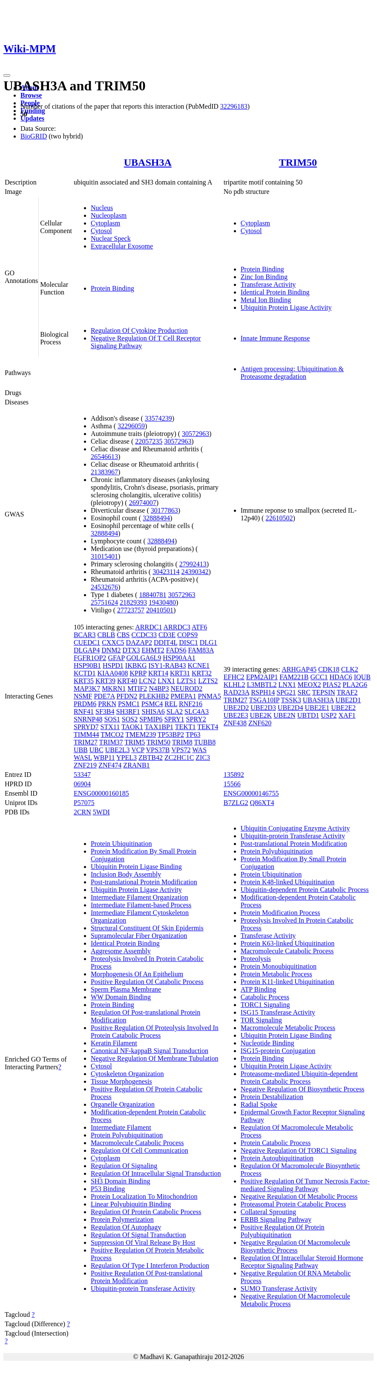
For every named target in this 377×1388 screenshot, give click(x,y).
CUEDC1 (87, 642)
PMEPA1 (183, 696)
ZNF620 (259, 723)
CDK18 (329, 669)
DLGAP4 (87, 650)
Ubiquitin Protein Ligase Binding (136, 866)
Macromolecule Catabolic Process (137, 1142)
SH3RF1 (128, 711)
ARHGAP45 (299, 669)
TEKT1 (185, 726)
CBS (123, 634)
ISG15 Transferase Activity (278, 1012)
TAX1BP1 (159, 726)
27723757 (130, 610)
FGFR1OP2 (90, 657)
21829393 (133, 602)
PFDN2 (126, 696)
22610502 (279, 518)
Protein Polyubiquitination (127, 1135)
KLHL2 (234, 684)
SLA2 (175, 711)
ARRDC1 (148, 627)
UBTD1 (308, 715)
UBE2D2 (236, 707)
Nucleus (102, 207)
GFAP (116, 657)
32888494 (156, 518)
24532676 (104, 587)
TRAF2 (347, 692)
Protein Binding (112, 288)
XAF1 (347, 715)
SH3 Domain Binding (120, 1181)
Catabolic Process (265, 997)
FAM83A (201, 650)
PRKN (107, 703)
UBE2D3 (263, 707)
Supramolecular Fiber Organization (139, 935)
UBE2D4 (290, 707)
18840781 (152, 594)
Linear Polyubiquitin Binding (131, 1204)
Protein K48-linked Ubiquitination (287, 882)
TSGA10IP (264, 700)
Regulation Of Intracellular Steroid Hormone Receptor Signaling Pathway (302, 1261)
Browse (31, 95)
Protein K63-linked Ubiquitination (287, 943)
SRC (304, 692)
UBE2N (284, 715)
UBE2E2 (343, 707)
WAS (199, 749)
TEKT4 (207, 726)
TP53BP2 (171, 734)
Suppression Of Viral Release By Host (143, 1242)
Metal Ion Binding (266, 299)
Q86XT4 (262, 802)
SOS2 (130, 719)
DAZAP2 (139, 642)
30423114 (166, 571)
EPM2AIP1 (262, 677)
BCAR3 (85, 634)
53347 (82, 774)
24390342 (195, 571)
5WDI (101, 812)
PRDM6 (85, 703)
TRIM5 (134, 742)
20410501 (159, 610)
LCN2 (147, 680)
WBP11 (104, 757)
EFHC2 (234, 677)
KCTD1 (85, 673)
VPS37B (158, 749)
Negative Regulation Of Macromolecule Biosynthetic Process (295, 1246)
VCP (137, 749)
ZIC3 (203, 757)
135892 (234, 774)
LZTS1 (186, 680)
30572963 (195, 433)
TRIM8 (182, 742)
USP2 (329, 715)
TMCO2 (112, 734)
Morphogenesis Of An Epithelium (137, 974)
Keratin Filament (114, 1043)
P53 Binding (108, 1188)
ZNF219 (85, 765)
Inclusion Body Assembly (126, 874)
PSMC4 (152, 703)
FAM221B (293, 677)
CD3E (167, 634)
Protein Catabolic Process (276, 1142)
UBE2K (261, 715)
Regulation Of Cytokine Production (139, 330)
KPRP (138, 673)
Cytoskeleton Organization (127, 1073)
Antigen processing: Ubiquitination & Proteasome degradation (292, 372)
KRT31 (180, 673)
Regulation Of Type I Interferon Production (150, 1265)
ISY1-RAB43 (167, 665)
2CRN (82, 812)
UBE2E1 (317, 707)
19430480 (162, 602)
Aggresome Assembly (121, 951)
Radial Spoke (259, 1104)
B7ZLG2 (236, 802)
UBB (81, 749)
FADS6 (176, 650)
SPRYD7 (86, 726)
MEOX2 (309, 684)
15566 (232, 784)
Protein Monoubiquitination (279, 966)
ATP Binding (258, 989)
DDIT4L (165, 642)
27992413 (193, 564)
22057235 (148, 441)
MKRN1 (114, 688)
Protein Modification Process (280, 912)
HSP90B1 (87, 665)
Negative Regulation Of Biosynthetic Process (303, 1089)
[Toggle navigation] (6, 75)
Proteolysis (256, 958)
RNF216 (190, 703)
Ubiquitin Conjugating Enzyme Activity (295, 828)
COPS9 (187, 634)
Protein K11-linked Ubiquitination (287, 981)
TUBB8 (205, 742)
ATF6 (199, 627)
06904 (82, 784)
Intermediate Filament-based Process (141, 905)
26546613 (104, 456)
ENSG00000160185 (101, 793)
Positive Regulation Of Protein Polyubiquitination (283, 1231)
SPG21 (286, 692)
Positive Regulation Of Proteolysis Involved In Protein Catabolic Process (155, 1031)
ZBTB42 (150, 757)
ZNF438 (235, 723)
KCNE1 (199, 665)
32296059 (131, 426)
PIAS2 (332, 684)
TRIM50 (298, 162)
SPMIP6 (150, 719)
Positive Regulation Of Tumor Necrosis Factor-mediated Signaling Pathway (305, 1184)
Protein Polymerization (122, 1219)
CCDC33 (144, 634)
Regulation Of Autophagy (126, 1227)
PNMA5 (209, 696)
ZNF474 (109, 765)
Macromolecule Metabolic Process (288, 1027)
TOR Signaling (261, 1020)
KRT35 (84, 680)
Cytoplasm (105, 223)
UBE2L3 (117, 749)
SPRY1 (174, 719)
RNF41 (84, 711)
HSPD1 (113, 665)
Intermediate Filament (121, 1127)
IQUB (362, 677)
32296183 (233, 106)
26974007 (142, 502)
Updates (32, 118)
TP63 (193, 734)
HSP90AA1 (179, 657)
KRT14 (158, 673)
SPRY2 (196, 719)
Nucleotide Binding (267, 1043)
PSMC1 (129, 703)
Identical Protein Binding (275, 292)
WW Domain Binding (121, 997)
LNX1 (166, 680)
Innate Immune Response (275, 338)
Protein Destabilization (272, 1096)
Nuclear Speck (111, 238)
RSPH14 (263, 692)
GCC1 (319, 677)
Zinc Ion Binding (264, 276)
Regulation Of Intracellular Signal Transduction (156, 1173)
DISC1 (188, 642)
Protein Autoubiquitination (277, 1158)
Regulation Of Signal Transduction (138, 1234)
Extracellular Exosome (122, 246)
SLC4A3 (196, 711)
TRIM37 (111, 742)
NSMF (83, 696)
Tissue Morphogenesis (121, 1081)
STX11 (110, 726)
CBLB (106, 634)
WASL (83, 757)
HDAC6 (340, 677)
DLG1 (208, 642)
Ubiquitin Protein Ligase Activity (286, 307)
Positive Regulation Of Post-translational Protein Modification (147, 1277)
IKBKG (136, 665)
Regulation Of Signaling (124, 1165)
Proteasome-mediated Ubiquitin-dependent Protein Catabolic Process (299, 1077)
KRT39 (105, 680)
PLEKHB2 (154, 696)
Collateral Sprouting (268, 1211)
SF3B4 (104, 711)
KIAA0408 (112, 673)
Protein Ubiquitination (121, 843)
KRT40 (127, 680)
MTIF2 (137, 688)
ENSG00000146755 (251, 793)
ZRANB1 (136, 765)
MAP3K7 (87, 688)
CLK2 (349, 669)
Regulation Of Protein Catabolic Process (146, 1211)
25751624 (104, 602)
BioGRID (33, 136)
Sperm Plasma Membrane (126, 989)
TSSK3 (291, 700)
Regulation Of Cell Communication (139, 1150)
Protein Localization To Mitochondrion (144, 1196)
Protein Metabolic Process (276, 974)
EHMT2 (152, 650)
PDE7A (104, 696)
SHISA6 (153, 711)
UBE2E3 (236, 715)
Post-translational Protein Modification (144, 882)
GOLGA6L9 (144, 657)
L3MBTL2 (261, 684)
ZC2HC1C (179, 757)
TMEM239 (140, 734)
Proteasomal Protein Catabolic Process (293, 1204)
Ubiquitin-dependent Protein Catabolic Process (305, 889)
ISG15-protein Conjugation (278, 1050)
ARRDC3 (177, 627)
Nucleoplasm (109, 215)
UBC (96, 749)
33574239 (158, 418)
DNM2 (111, 650)
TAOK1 (132, 726)
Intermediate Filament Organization (139, 897)
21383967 (104, 472)
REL (170, 703)
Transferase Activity (268, 284)
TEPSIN (323, 692)
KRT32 (202, 673)
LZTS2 (208, 680)
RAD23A (236, 692)
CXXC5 (113, 642)
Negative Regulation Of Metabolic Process (299, 1196)
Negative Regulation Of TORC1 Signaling (299, 1150)
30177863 (164, 510)
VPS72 (180, 749)
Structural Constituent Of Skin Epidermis (147, 928)
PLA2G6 (354, 684)
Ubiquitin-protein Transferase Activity (143, 1288)
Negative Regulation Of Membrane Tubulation (155, 1058)
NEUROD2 (187, 688)
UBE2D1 (348, 700)
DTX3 (131, 650)
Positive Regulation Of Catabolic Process (147, 981)
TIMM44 (86, 734)
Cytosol (101, 230)
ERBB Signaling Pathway (276, 1219)
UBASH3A (148, 162)
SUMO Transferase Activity (279, 1288)
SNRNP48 (88, 719)
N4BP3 (159, 688)
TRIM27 (86, 742)
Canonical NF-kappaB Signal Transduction (149, 1050)
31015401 (104, 556)
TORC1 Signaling (265, 1004)
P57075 (84, 802)
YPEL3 (126, 757)
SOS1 (112, 719)
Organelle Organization (123, 1104)
